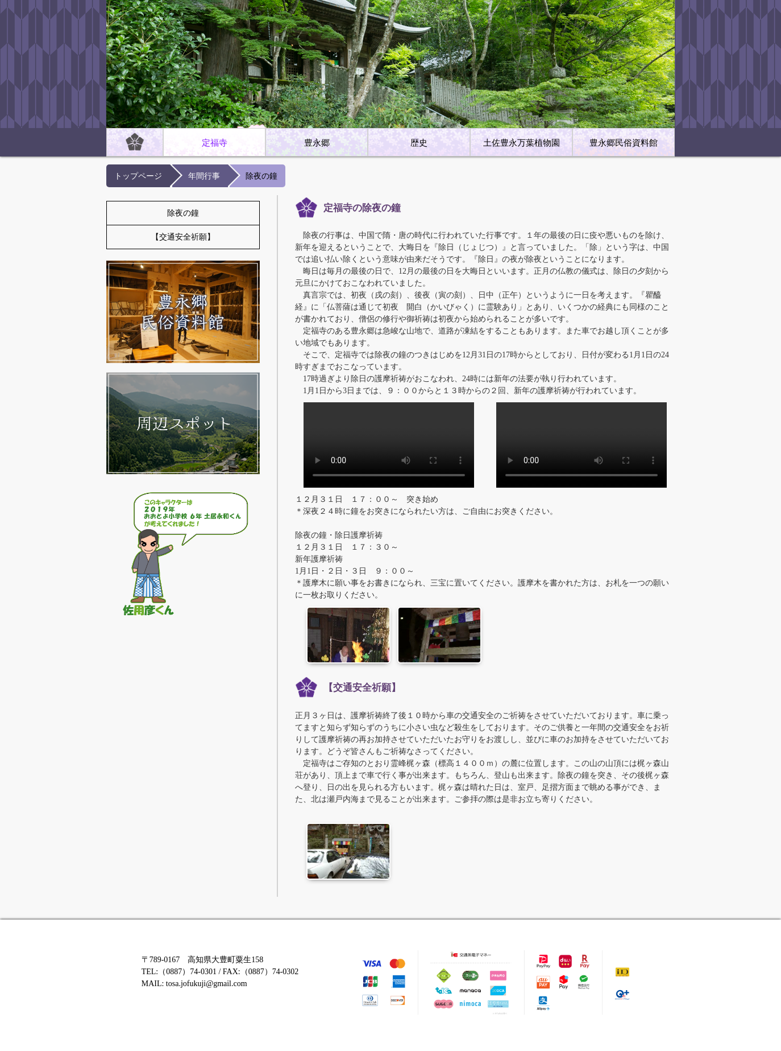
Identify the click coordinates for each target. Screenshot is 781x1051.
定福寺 (214, 142)
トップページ (138, 176)
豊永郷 (317, 142)
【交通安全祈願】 (183, 237)
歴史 (418, 142)
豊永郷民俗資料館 (623, 142)
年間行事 (204, 176)
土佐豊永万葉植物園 (521, 142)
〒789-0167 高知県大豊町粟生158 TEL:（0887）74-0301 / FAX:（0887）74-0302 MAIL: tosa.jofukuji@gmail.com (220, 971)
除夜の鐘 (183, 213)
